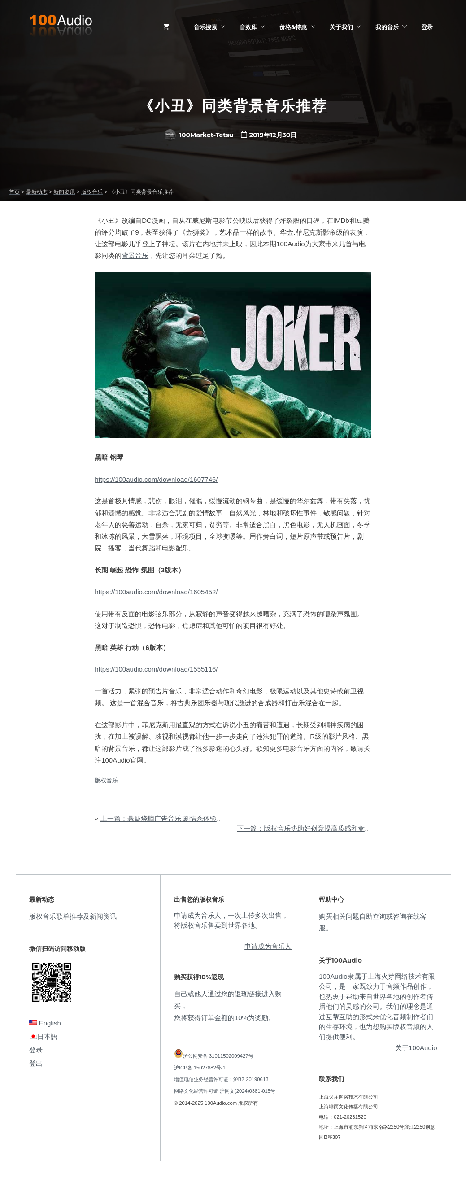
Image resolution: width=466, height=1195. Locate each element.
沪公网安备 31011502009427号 (218, 1056)
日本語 (43, 1036)
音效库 (248, 27)
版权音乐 (106, 780)
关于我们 (341, 27)
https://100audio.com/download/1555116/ (156, 669)
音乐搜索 (205, 27)
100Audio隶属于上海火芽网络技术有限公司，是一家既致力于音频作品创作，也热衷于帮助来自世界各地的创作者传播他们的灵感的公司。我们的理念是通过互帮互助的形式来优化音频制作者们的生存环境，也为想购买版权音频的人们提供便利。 (377, 1007)
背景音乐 (135, 255)
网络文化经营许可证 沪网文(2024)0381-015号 (224, 1091)
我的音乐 (387, 27)
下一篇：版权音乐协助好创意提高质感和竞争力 (307, 828)
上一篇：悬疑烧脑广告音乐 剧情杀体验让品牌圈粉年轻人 (185, 818)
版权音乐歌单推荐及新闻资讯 (73, 916)
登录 (427, 27)
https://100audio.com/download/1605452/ (156, 592)
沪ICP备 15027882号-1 (200, 1067)
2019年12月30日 (273, 135)
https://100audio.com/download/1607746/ (156, 479)
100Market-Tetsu (199, 135)
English (45, 1023)
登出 (36, 1063)
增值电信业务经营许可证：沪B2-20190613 (221, 1079)
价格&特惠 (293, 27)
